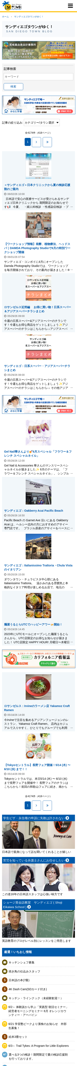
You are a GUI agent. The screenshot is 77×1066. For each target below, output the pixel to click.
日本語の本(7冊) (19, 980)
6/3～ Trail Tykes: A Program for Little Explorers (38, 1045)
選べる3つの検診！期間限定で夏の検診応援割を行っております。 (38, 1056)
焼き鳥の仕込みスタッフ (24, 971)
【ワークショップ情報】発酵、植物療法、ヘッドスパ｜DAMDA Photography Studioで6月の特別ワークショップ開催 (37, 248)
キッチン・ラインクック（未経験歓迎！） (36, 998)
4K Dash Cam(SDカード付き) (28, 989)
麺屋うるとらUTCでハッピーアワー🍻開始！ (33, 624)
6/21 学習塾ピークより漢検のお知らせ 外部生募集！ (37, 1026)
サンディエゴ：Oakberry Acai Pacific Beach (33, 510)
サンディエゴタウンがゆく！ (29, 16)
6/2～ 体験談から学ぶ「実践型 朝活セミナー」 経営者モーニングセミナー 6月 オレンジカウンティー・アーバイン (38, 1011)
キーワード (12, 76)
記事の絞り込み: (12, 122)
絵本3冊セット (18, 1036)
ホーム (5, 16)
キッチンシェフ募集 (21, 962)
